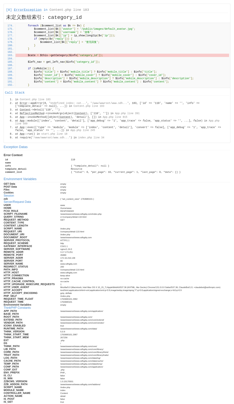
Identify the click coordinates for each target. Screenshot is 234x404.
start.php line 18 (54, 133)
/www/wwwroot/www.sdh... (109, 103)
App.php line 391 (127, 113)
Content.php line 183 (69, 10)
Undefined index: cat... (68, 103)
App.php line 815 (115, 117)
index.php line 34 (91, 137)
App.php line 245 (82, 130)
